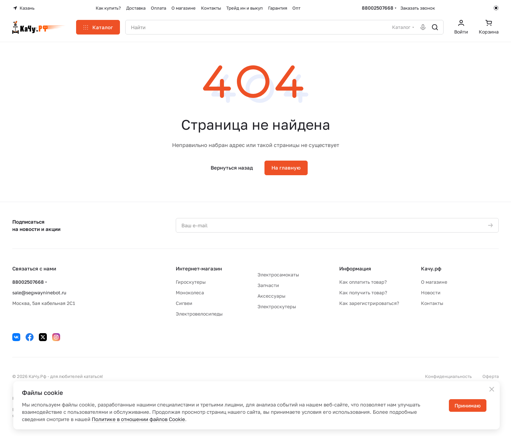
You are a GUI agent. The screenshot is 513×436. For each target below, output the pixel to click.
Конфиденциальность (448, 376)
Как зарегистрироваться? (369, 303)
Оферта (490, 376)
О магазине (434, 282)
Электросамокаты (278, 274)
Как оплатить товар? (363, 282)
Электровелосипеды (199, 314)
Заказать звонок (417, 8)
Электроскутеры (276, 306)
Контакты (432, 303)
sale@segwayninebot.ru (39, 292)
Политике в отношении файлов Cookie (138, 419)
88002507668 (377, 8)
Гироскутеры (191, 282)
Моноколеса (190, 292)
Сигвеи (184, 303)
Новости (431, 292)
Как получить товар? (363, 292)
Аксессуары (271, 296)
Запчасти (268, 285)
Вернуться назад (232, 168)
